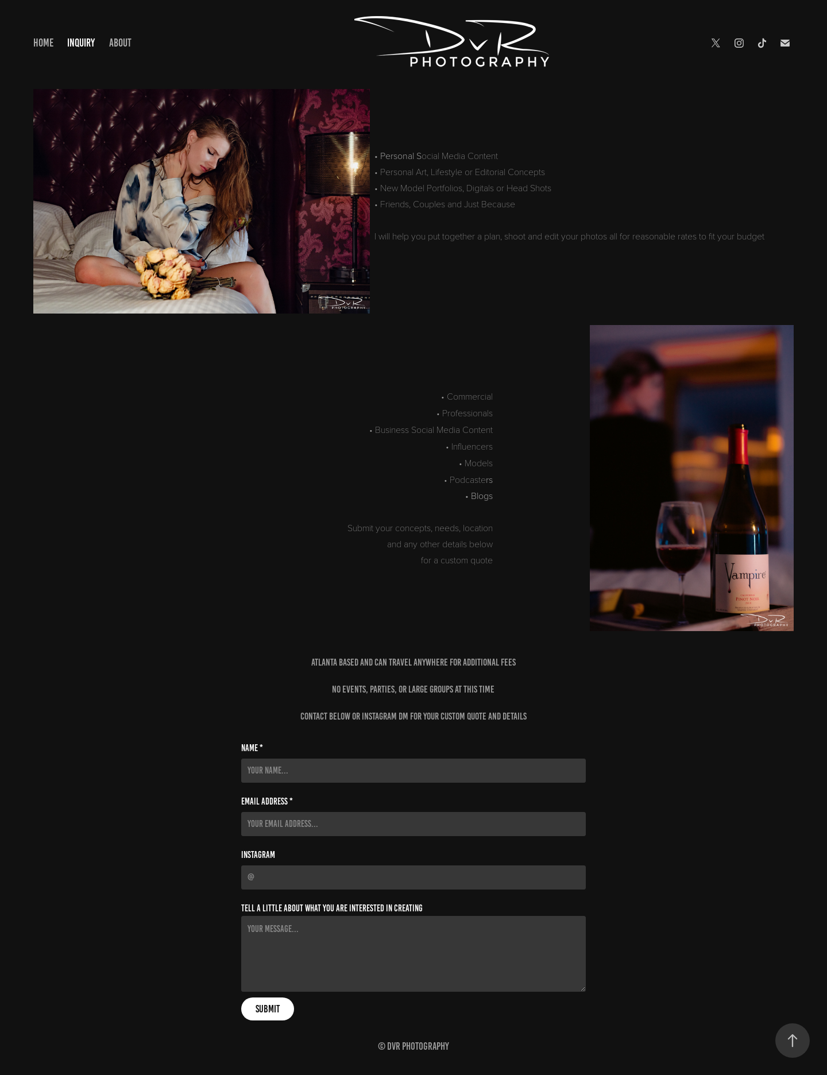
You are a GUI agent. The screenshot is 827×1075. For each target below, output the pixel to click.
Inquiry (81, 43)
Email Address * (267, 801)
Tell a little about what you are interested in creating (332, 908)
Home (43, 43)
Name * (252, 748)
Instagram (258, 855)
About (120, 43)
